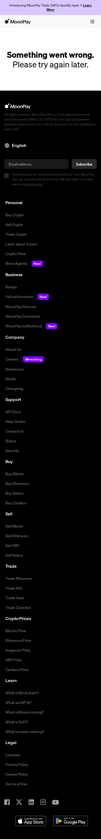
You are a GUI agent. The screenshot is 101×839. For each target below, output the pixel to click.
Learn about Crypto (21, 243)
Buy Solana (14, 493)
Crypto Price (15, 253)
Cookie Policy (16, 774)
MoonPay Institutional (31, 326)
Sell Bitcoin (14, 525)
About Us (13, 349)
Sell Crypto (14, 224)
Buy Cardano (15, 502)
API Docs (13, 411)
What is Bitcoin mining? (24, 712)
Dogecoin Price (18, 650)
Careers (24, 359)
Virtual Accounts (27, 297)
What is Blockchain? (22, 692)
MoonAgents (24, 264)
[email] (36, 164)
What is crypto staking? (24, 731)
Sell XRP (12, 545)
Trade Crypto (16, 234)
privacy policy (33, 184)
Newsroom (14, 369)
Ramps (11, 286)
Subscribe (84, 164)
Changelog (14, 388)
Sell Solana (14, 555)
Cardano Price (17, 669)
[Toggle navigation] (92, 21)
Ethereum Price (18, 640)
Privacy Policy (16, 764)
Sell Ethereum (17, 535)
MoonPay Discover (21, 306)
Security (12, 450)
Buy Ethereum (17, 483)
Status (10, 440)
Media (10, 378)
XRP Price (13, 659)
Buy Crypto (14, 214)
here (15, 129)
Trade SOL (14, 587)
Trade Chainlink (18, 607)
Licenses (12, 754)
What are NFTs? (18, 702)
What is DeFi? (16, 721)
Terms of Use (16, 783)
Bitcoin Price (15, 630)
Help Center (15, 421)
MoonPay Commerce (22, 316)
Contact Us (14, 431)
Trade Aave (14, 597)
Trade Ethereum (18, 578)
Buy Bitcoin (14, 473)
